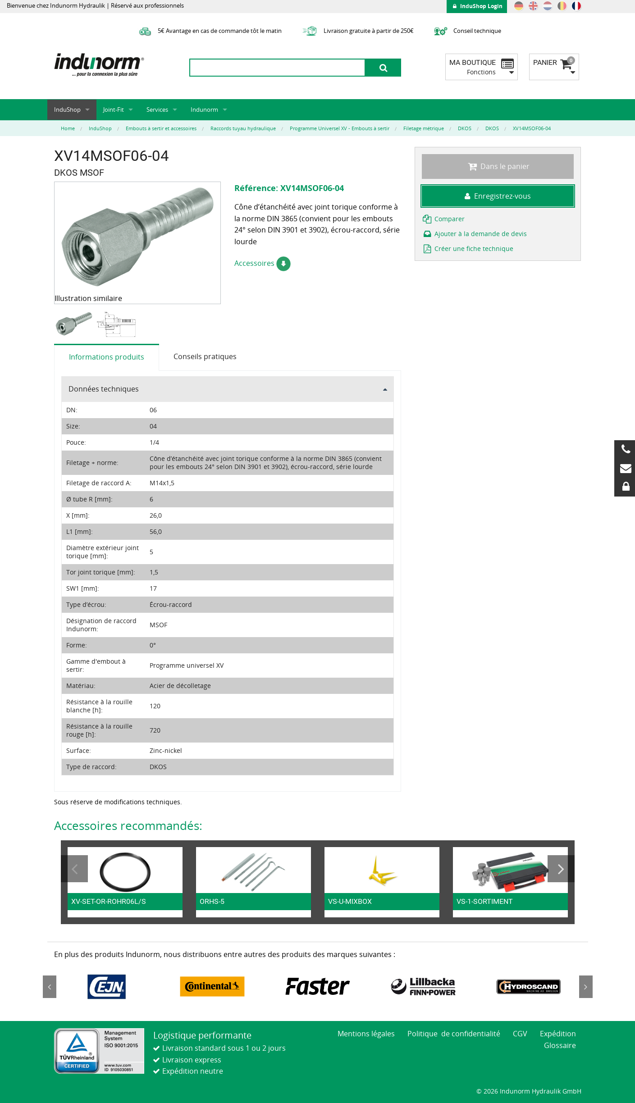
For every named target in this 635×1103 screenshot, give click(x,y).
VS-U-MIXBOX (350, 901)
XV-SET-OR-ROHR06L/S (108, 901)
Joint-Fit (113, 109)
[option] (75, 324)
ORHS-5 (212, 901)
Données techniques (104, 389)
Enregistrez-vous (498, 196)
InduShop (67, 109)
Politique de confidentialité (453, 1034)
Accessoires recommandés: (128, 825)
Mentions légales (366, 1034)
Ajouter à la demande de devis (474, 233)
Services (157, 109)
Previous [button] (74, 868)
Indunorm (204, 109)
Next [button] (561, 868)
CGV (520, 1034)
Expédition (558, 1034)
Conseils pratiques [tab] (205, 356)
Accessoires (262, 263)
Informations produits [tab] (106, 357)
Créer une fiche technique (468, 248)
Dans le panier (497, 166)
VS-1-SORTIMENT (485, 901)
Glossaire (560, 1045)
